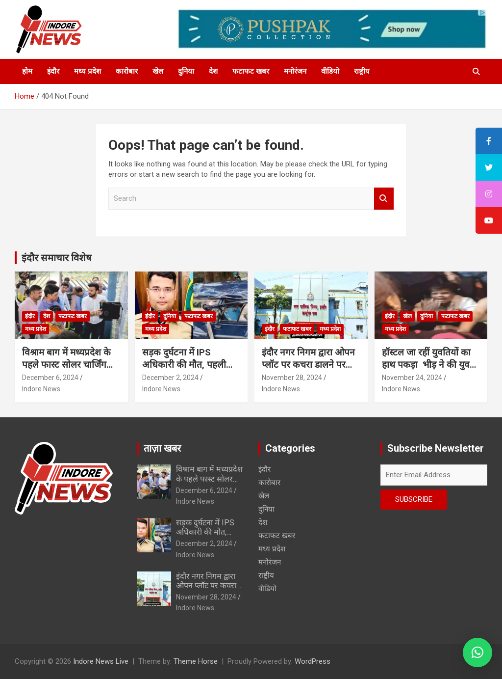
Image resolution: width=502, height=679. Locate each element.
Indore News (41, 389)
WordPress (312, 661)
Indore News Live (100, 661)
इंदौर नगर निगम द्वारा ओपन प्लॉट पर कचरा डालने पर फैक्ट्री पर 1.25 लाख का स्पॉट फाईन (308, 370)
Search (384, 199)
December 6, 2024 (50, 377)
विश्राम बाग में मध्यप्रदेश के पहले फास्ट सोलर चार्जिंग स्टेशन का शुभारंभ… (66, 364)
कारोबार (127, 71)
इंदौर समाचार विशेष (57, 258)
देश (213, 71)
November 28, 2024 (292, 377)
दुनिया (186, 71)
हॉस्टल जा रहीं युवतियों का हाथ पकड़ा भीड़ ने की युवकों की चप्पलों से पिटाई (430, 364)
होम (27, 71)
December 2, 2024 (170, 377)
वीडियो (330, 71)
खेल (157, 71)
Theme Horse (196, 661)
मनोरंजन (295, 71)
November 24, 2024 (412, 377)
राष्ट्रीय (362, 71)
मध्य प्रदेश (87, 71)
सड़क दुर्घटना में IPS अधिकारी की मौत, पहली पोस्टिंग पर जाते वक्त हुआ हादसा (184, 370)
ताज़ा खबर (162, 448)
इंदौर (53, 71)
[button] (477, 652)
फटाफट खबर (250, 71)
